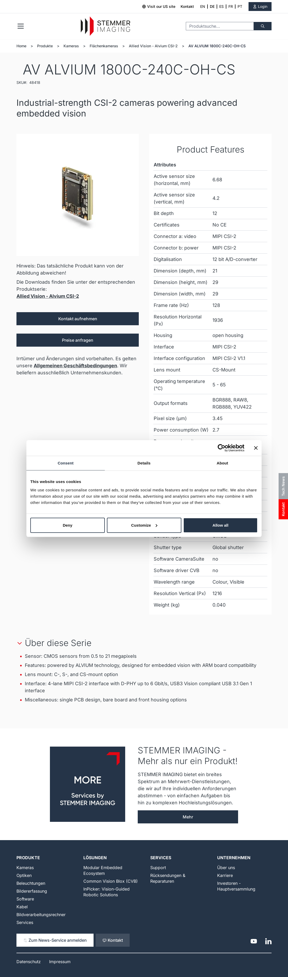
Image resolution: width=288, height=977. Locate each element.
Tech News (283, 486)
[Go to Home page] (105, 26)
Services (24, 922)
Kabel (22, 906)
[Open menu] (20, 26)
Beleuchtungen (30, 883)
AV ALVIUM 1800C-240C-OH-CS (217, 46)
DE (212, 6)
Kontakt (187, 6)
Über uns (226, 867)
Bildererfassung (31, 891)
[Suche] (263, 26)
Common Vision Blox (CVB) (110, 881)
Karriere (225, 875)
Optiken (24, 875)
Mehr (188, 816)
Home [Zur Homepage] (21, 46)
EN (202, 6)
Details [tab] (144, 463)
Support (158, 867)
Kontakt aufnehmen (77, 318)
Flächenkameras (104, 46)
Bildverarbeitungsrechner (41, 914)
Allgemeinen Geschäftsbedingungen (75, 365)
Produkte (45, 46)
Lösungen (95, 857)
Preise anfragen (77, 340)
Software (25, 899)
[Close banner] (256, 448)
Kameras (71, 46)
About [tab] (222, 463)
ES (221, 6)
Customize (144, 525)
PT (240, 6)
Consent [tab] (66, 463)
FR (230, 6)
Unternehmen (233, 857)
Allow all (220, 525)
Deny (67, 525)
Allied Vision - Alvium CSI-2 (153, 46)
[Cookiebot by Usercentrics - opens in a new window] (221, 448)
